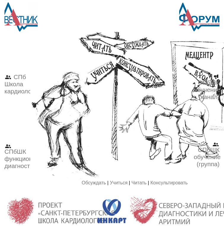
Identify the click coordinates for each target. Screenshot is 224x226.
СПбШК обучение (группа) (207, 154)
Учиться (119, 182)
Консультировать (169, 182)
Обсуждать (94, 182)
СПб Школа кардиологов (22, 84)
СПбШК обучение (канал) (207, 86)
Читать (139, 182)
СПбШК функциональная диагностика (28, 155)
